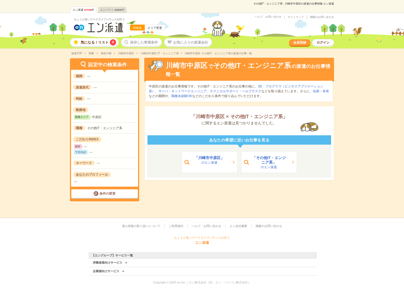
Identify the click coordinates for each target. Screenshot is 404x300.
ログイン (323, 42)
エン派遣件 (83, 9)
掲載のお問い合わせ (322, 17)
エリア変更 (154, 27)
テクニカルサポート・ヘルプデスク (235, 91)
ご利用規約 (176, 226)
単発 (326, 91)
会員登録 (299, 42)
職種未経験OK (181, 96)
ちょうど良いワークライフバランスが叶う (99, 19)
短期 (316, 91)
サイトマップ (296, 17)
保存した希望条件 (144, 42)
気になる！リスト (98, 42)
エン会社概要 (238, 226)
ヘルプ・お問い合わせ (268, 17)
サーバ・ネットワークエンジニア (182, 91)
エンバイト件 (112, 9)
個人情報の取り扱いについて (141, 226)
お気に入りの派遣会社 (190, 42)
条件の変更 (107, 193)
